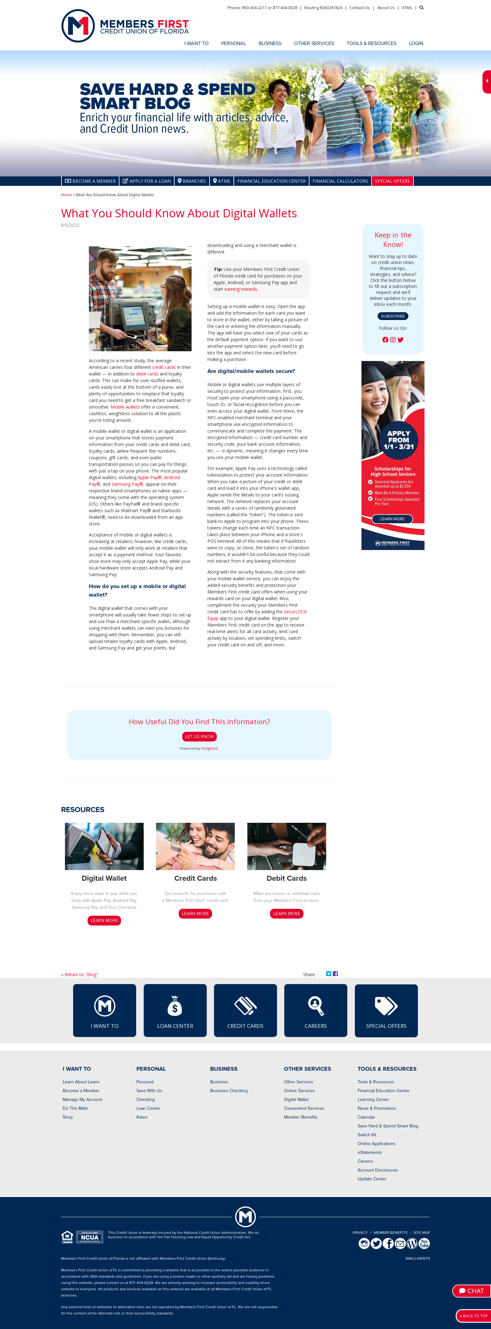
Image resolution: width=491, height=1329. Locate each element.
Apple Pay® (150, 477)
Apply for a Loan (147, 181)
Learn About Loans (81, 1082)
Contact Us (359, 7)
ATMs (407, 7)
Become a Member (81, 1090)
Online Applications (377, 1143)
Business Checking (229, 1090)
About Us (386, 7)
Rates (141, 1117)
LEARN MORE (104, 920)
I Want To (104, 1011)
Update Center (372, 1179)
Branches (192, 181)
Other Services (298, 1082)
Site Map (421, 1232)
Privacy (360, 1232)
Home (66, 195)
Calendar (366, 1117)
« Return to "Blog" (79, 974)
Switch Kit (367, 1134)
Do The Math (75, 1108)
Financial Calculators (340, 181)
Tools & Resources (376, 1082)
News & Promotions (377, 1108)
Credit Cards (245, 1011)
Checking (145, 1099)
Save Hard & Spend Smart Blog (388, 1126)
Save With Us (149, 1090)
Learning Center (373, 1099)
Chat (471, 1290)
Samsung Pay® (127, 484)
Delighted (209, 748)
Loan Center (175, 1011)
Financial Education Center (271, 181)
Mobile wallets (125, 407)
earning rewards (240, 289)
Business (219, 1082)
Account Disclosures (378, 1170)
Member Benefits (300, 1117)
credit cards (164, 367)
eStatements (370, 1152)
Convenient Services (304, 1108)
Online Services (299, 1090)
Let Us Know (199, 736)
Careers (315, 1011)
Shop (68, 1117)
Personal (144, 1082)
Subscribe (393, 316)
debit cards (147, 374)
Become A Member (90, 181)
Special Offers (392, 181)
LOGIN (416, 43)
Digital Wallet (296, 1099)
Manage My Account (82, 1099)
